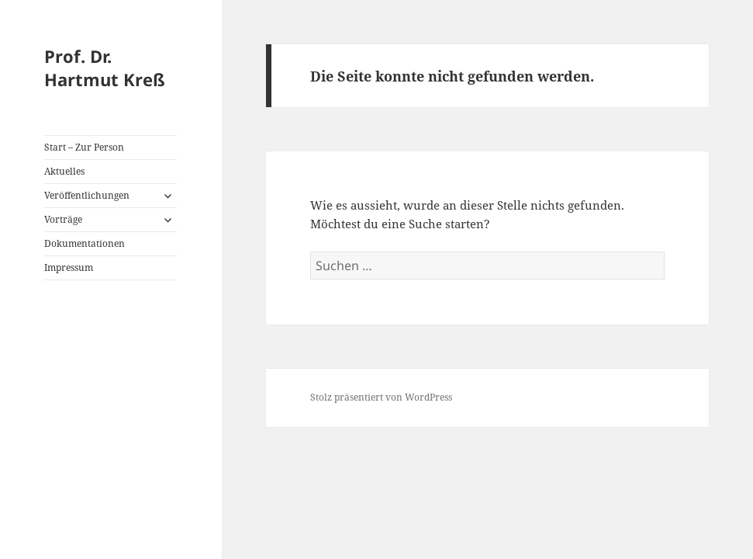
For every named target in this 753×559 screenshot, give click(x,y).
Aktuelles (64, 171)
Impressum (68, 267)
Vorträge (63, 219)
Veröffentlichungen (87, 195)
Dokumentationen (84, 243)
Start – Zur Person (84, 147)
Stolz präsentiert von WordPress (381, 397)
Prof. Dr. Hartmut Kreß (104, 67)
